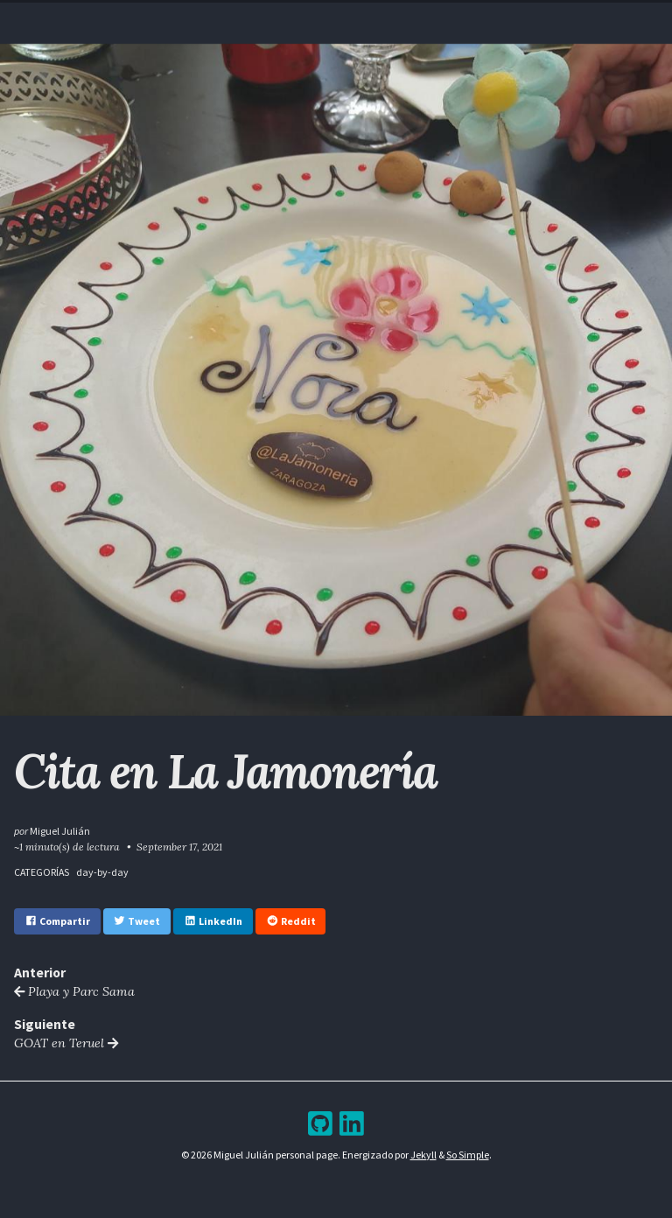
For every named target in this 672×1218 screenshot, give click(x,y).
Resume (274, 16)
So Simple (467, 1154)
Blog (322, 16)
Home (225, 16)
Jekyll (423, 1154)
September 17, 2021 (179, 846)
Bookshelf (433, 16)
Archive (370, 16)
